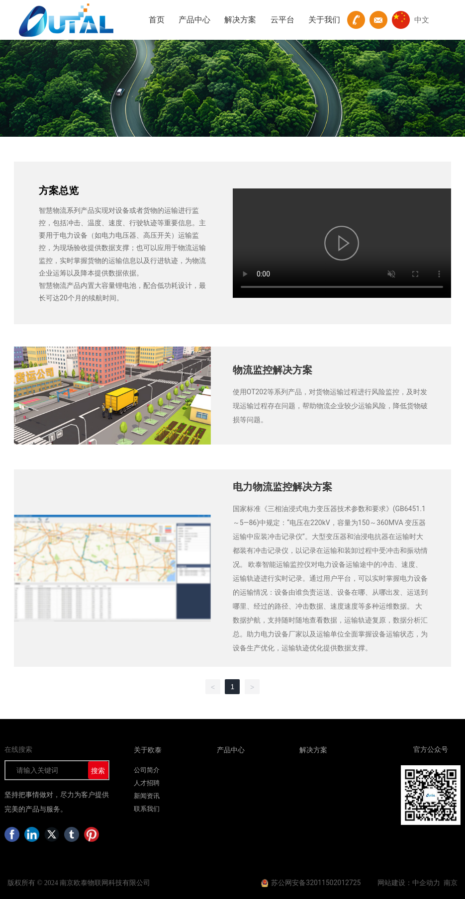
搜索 (98, 771)
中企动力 (426, 883)
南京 (451, 883)
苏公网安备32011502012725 (316, 883)
